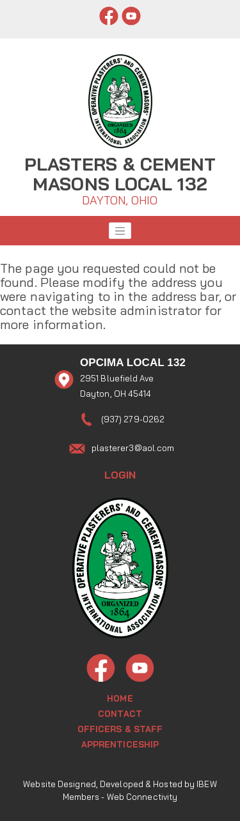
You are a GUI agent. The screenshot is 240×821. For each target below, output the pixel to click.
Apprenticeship (120, 744)
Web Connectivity (142, 797)
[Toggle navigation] (120, 230)
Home (119, 698)
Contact (120, 714)
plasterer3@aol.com (133, 448)
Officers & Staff (120, 729)
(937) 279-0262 (132, 419)
